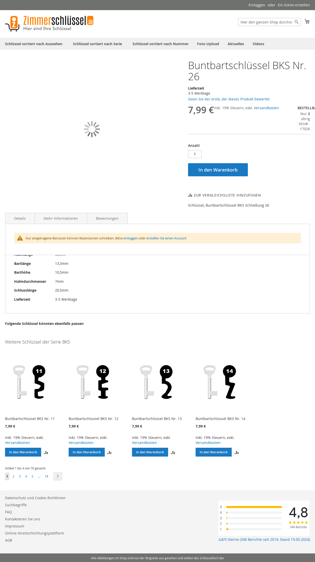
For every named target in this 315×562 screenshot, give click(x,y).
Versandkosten (266, 107)
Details (20, 218)
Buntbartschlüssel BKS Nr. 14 (220, 418)
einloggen (130, 238)
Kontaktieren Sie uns (22, 519)
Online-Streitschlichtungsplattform (34, 533)
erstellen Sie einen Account (166, 238)
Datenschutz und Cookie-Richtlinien (35, 497)
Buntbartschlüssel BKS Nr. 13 (157, 418)
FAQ (8, 512)
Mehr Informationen (61, 218)
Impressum (14, 526)
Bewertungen (107, 218)
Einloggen (257, 5)
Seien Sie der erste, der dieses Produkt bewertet (229, 99)
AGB (8, 540)
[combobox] (269, 22)
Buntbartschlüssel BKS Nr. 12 (93, 418)
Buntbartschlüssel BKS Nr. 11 (30, 418)
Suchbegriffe (16, 504)
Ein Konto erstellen (294, 5)
